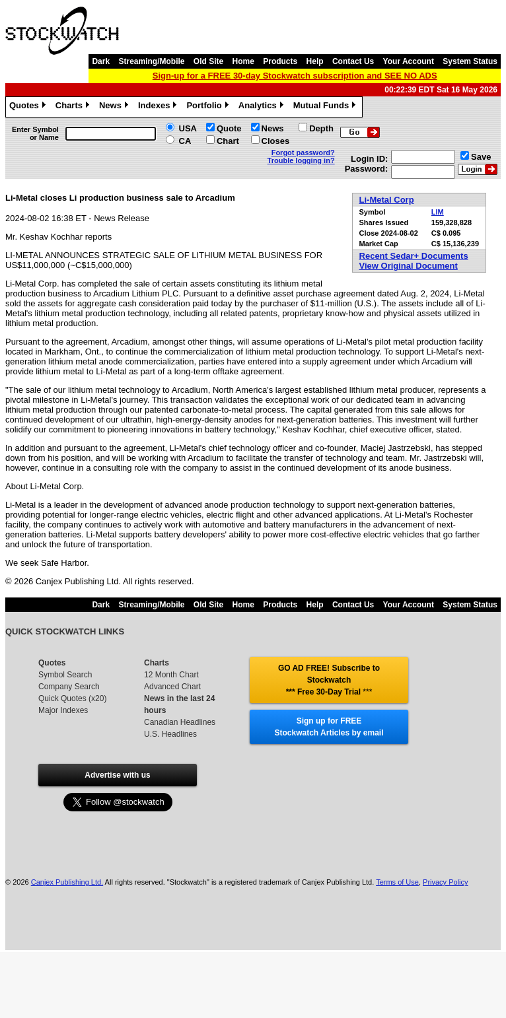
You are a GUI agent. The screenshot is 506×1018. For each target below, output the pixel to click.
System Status (470, 61)
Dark (101, 61)
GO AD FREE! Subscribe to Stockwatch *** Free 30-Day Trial (329, 679)
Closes (276, 141)
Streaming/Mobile (151, 61)
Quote (229, 128)
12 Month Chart (171, 674)
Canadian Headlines (179, 722)
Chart (228, 141)
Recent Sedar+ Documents (413, 256)
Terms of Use (397, 882)
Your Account (408, 61)
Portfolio (208, 107)
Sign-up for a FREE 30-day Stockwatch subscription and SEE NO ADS (295, 76)
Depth (321, 128)
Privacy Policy (445, 882)
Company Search (69, 686)
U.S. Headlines (170, 734)
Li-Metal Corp (386, 200)
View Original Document (408, 266)
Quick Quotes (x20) (72, 698)
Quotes (29, 107)
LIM (437, 212)
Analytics (262, 107)
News (115, 107)
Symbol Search (65, 674)
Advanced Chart (172, 686)
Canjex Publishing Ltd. (67, 882)
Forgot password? (303, 152)
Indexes (159, 107)
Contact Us (353, 61)
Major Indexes (63, 710)
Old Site (208, 61)
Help (315, 61)
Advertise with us (117, 775)
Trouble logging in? (301, 160)
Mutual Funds (326, 107)
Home (243, 61)
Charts (73, 107)
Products (280, 61)
